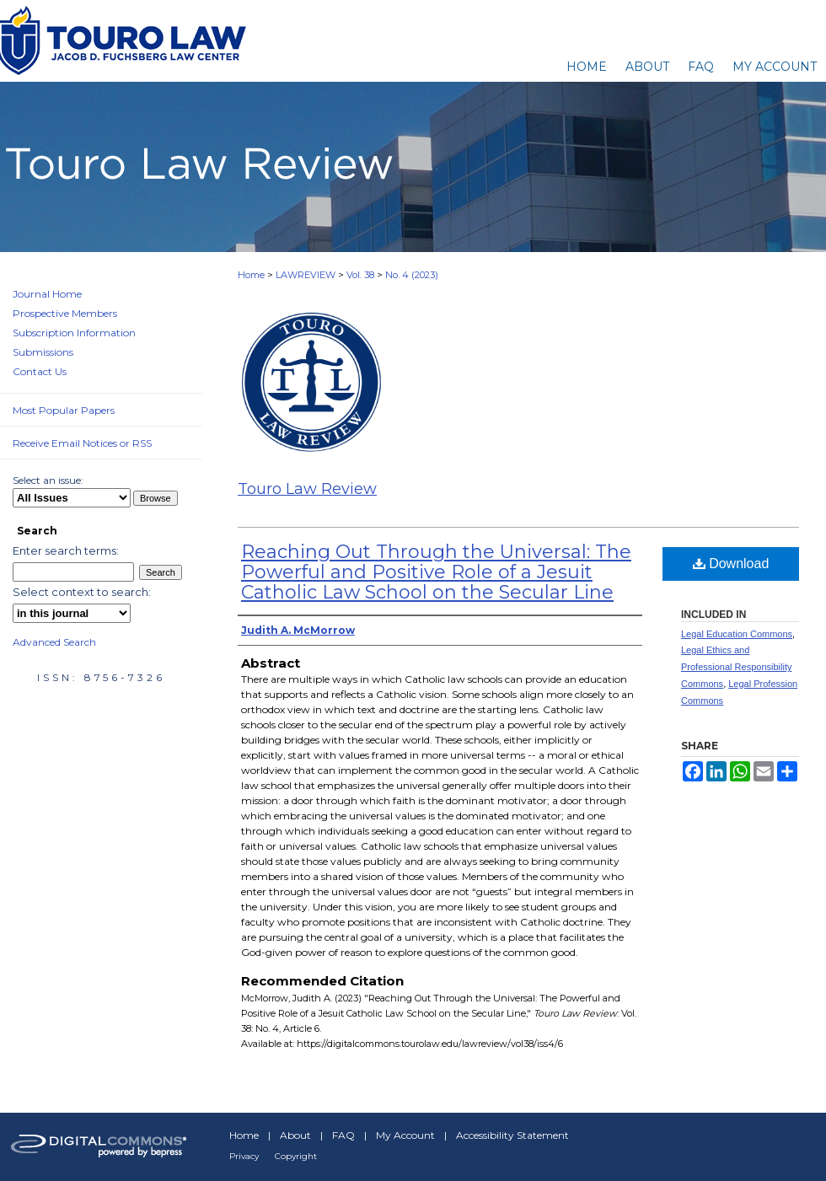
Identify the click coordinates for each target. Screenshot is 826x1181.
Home (251, 275)
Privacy (244, 1156)
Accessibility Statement (512, 1135)
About (295, 1135)
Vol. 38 (360, 275)
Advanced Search (54, 642)
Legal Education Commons (736, 634)
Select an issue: (48, 480)
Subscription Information (74, 332)
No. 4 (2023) (411, 275)
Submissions (43, 352)
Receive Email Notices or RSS (82, 443)
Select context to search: (82, 592)
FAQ (343, 1135)
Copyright (296, 1156)
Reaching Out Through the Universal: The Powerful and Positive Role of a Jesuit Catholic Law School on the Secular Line (436, 572)
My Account (405, 1135)
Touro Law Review (307, 489)
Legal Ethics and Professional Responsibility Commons (736, 667)
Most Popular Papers (64, 410)
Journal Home (47, 293)
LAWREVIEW (305, 275)
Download (731, 563)
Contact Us (40, 371)
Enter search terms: (66, 550)
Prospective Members (65, 313)
